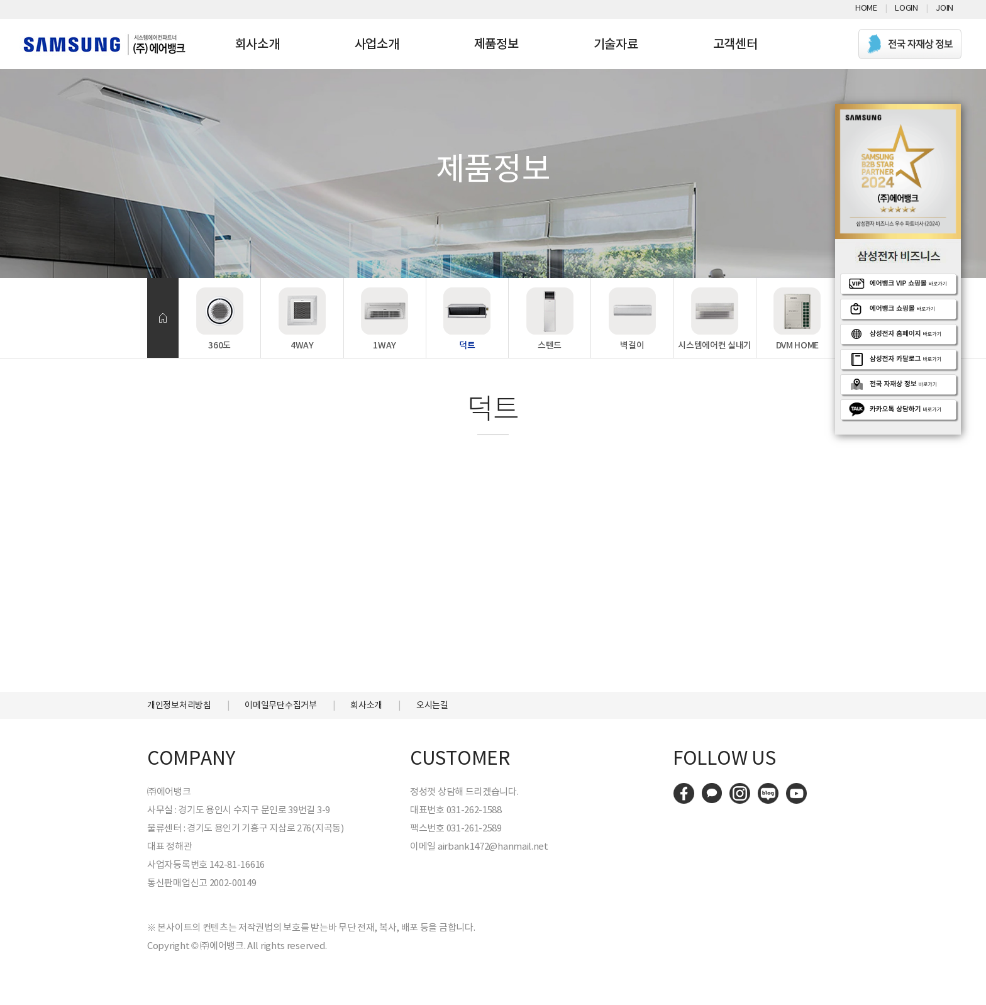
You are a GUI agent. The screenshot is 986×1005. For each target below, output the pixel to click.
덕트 (467, 345)
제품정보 (496, 44)
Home (866, 8)
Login (906, 8)
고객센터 (735, 44)
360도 (219, 345)
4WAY (302, 345)
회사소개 (257, 44)
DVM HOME (797, 345)
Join (944, 8)
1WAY (384, 345)
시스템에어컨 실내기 (714, 345)
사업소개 (377, 44)
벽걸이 (632, 345)
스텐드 (550, 345)
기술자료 (616, 44)
